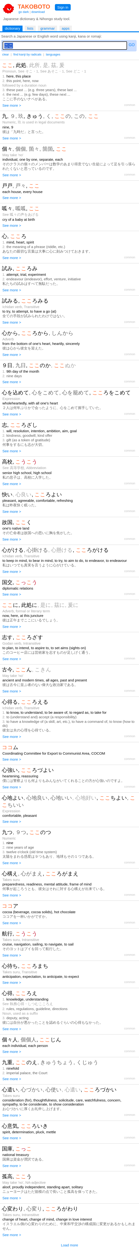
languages (53, 54)
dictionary (12, 28)
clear (5, 54)
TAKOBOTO (34, 6)
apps (66, 28)
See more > (11, 105)
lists (30, 28)
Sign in (62, 7)
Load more (69, 1245)
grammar (47, 28)
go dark (23, 12)
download (38, 12)
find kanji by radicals (27, 54)
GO (132, 45)
